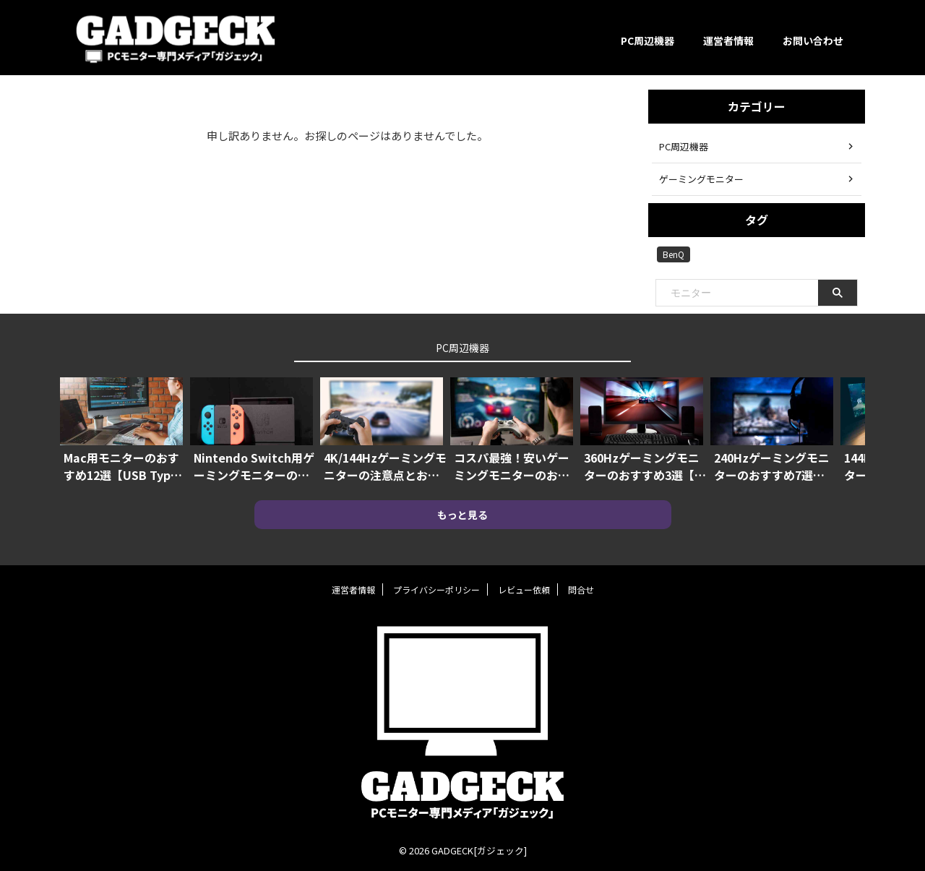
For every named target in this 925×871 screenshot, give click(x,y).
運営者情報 (728, 40)
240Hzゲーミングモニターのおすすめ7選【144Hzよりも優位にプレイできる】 (772, 466)
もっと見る (462, 514)
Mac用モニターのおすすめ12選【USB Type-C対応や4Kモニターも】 (127, 466)
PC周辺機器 (647, 40)
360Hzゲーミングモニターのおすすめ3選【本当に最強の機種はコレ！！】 (645, 466)
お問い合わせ (813, 40)
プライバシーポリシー (436, 589)
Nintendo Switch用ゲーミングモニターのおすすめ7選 (254, 466)
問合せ (581, 589)
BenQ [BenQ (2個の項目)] (673, 254)
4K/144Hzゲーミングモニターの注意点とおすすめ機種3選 (385, 466)
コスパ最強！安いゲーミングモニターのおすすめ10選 (511, 466)
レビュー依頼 (524, 589)
